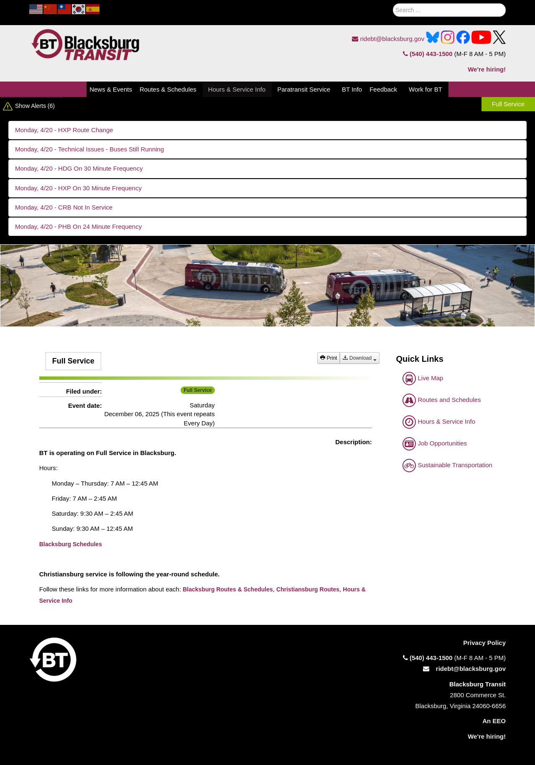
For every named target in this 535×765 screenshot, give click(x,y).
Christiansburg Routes (307, 589)
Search (383, 8)
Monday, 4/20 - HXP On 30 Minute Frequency (78, 188)
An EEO (494, 720)
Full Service (508, 103)
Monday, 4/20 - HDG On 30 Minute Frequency (79, 168)
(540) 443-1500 (428, 53)
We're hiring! (487, 69)
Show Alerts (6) (35, 105)
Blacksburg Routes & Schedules (228, 589)
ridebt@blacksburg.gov (388, 38)
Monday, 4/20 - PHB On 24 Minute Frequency (78, 226)
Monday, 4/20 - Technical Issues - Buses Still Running (89, 149)
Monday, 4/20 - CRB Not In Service (63, 207)
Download (359, 358)
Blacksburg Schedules (70, 544)
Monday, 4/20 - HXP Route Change (64, 129)
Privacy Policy (484, 642)
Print (328, 358)
